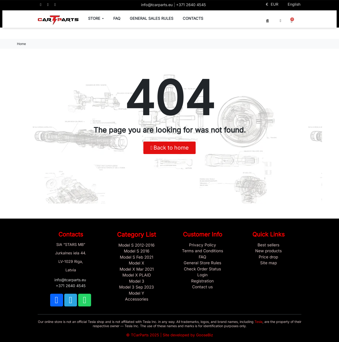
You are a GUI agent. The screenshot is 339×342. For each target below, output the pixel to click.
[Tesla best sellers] (268, 245)
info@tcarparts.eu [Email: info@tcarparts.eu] (157, 4)
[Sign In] (202, 275)
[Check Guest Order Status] (202, 269)
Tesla (258, 322)
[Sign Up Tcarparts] (202, 281)
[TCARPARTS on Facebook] (41, 5)
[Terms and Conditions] (202, 251)
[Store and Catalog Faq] (202, 257)
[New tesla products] (268, 251)
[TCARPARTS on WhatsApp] (55, 5)
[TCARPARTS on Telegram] (48, 5)
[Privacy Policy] (202, 245)
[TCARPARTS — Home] (58, 20)
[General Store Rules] (202, 263)
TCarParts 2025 (145, 335)
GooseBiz (204, 335)
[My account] (280, 21)
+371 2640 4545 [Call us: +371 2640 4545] (191, 4)
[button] (267, 21)
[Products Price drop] (268, 257)
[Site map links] (268, 263)
